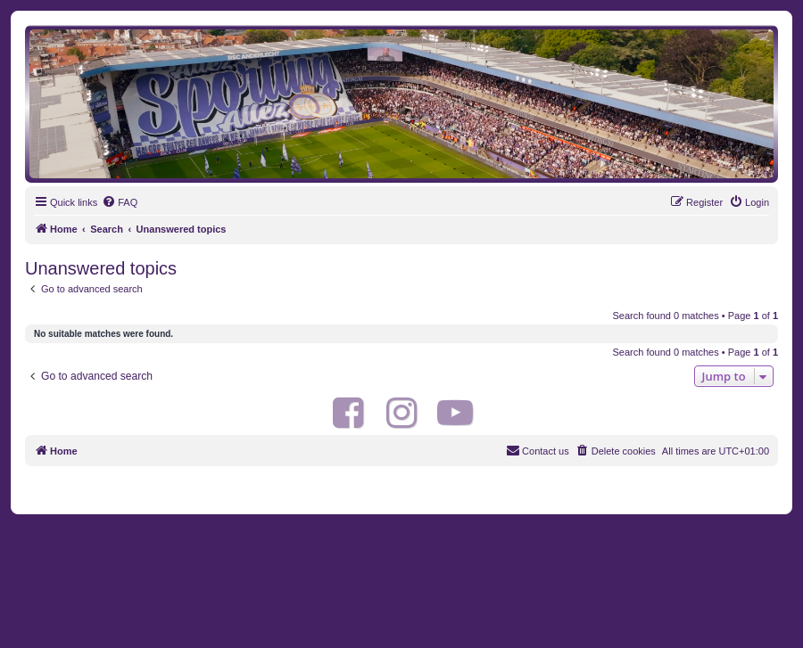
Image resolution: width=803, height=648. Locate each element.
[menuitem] (119, 202)
